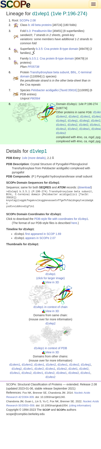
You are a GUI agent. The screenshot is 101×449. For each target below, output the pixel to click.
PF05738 (33, 66)
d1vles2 (72, 124)
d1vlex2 (61, 133)
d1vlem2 (61, 116)
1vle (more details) (34, 158)
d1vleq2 (84, 120)
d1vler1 (28, 368)
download (85, 187)
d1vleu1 (95, 124)
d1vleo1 (85, 116)
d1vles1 (61, 124)
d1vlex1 (85, 372)
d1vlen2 (74, 116)
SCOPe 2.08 (28, 20)
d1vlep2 (61, 120)
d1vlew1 (84, 129)
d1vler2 (95, 120)
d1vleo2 (74, 364)
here (74, 223)
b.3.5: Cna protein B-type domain (57, 48)
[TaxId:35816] (68, 90)
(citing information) (80, 405)
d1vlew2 (73, 372)
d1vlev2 (73, 129)
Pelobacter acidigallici (45, 90)
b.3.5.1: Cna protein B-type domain (51, 58)
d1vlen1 (39, 364)
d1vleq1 (73, 120)
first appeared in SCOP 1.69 (43, 234)
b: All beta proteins (40, 25)
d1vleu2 (61, 129)
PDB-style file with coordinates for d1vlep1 (61, 218)
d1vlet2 (83, 124)
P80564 (35, 98)
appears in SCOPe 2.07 (40, 238)
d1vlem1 (14, 364)
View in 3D (50, 282)
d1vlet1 (73, 368)
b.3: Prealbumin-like (39, 31)
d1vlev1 (38, 372)
